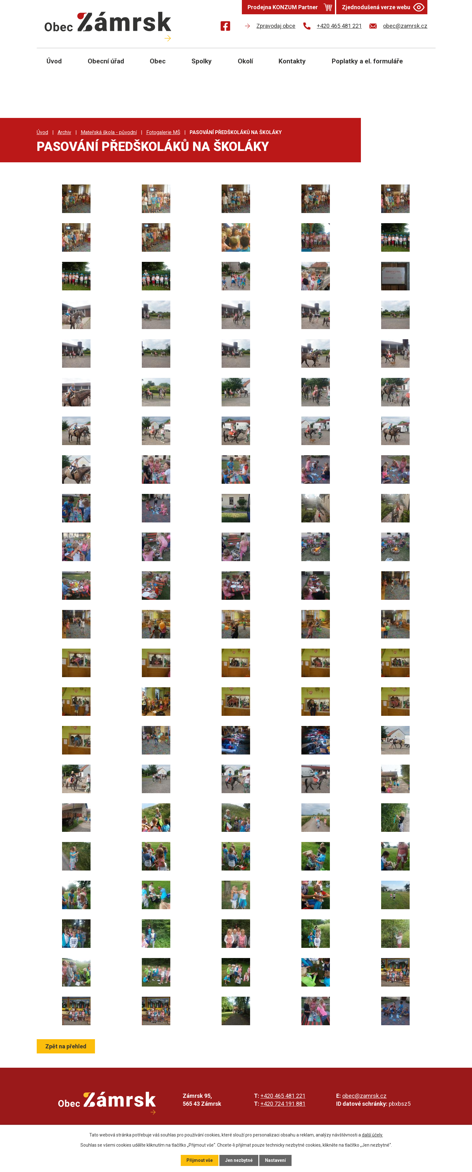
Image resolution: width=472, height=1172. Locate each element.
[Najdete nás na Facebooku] (225, 27)
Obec (158, 61)
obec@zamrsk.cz (364, 1095)
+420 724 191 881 (283, 1103)
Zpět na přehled (65, 1046)
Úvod (54, 61)
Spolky (202, 61)
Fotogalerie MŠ (163, 132)
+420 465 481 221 (283, 1095)
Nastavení (275, 1160)
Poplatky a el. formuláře (367, 61)
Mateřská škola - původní (109, 132)
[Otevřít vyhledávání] (424, 66)
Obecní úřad (106, 61)
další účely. (372, 1134)
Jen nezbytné (239, 1160)
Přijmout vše (199, 1160)
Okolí (245, 61)
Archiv (64, 132)
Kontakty (292, 61)
